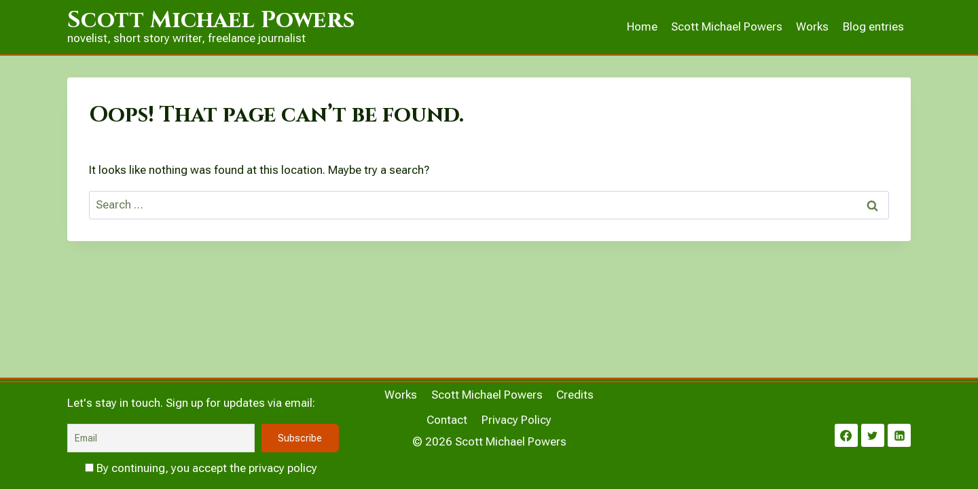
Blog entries (873, 26)
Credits (575, 394)
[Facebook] (846, 435)
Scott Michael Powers (726, 26)
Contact (447, 420)
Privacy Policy (516, 420)
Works (812, 26)
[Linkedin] (899, 435)
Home (642, 26)
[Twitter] (872, 435)
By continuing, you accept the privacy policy (201, 468)
